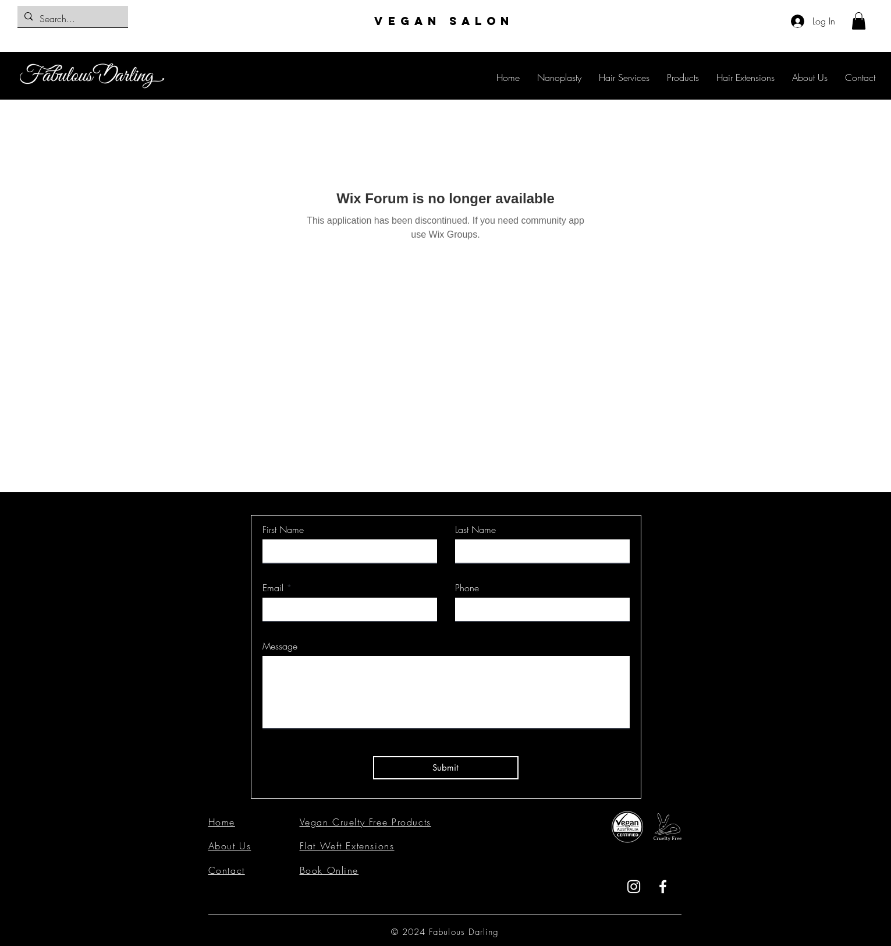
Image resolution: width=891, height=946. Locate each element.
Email (272, 587)
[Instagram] (633, 886)
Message (279, 646)
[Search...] (72, 19)
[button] (858, 21)
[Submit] (446, 767)
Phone (467, 587)
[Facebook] (663, 886)
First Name (283, 529)
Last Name (475, 529)
